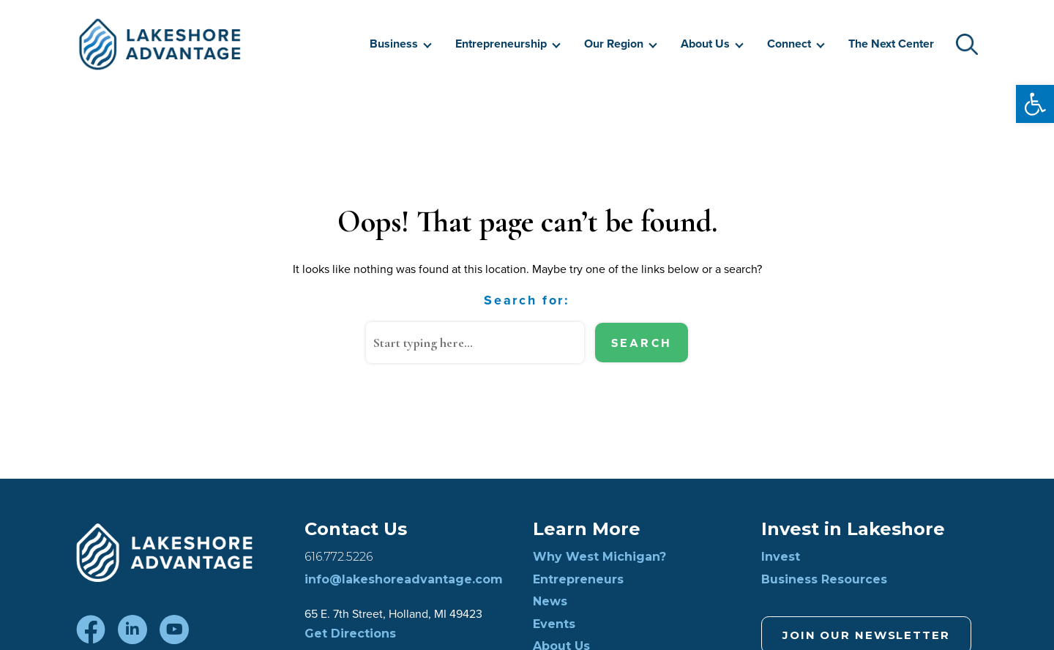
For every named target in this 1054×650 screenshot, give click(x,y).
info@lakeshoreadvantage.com (403, 579)
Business (394, 43)
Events (554, 624)
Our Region (613, 43)
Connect (789, 43)
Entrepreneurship (501, 43)
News (550, 601)
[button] (1035, 104)
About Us (705, 43)
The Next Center (891, 43)
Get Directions (350, 633)
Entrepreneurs (578, 579)
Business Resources (824, 579)
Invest (780, 557)
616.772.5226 (338, 557)
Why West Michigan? (599, 557)
